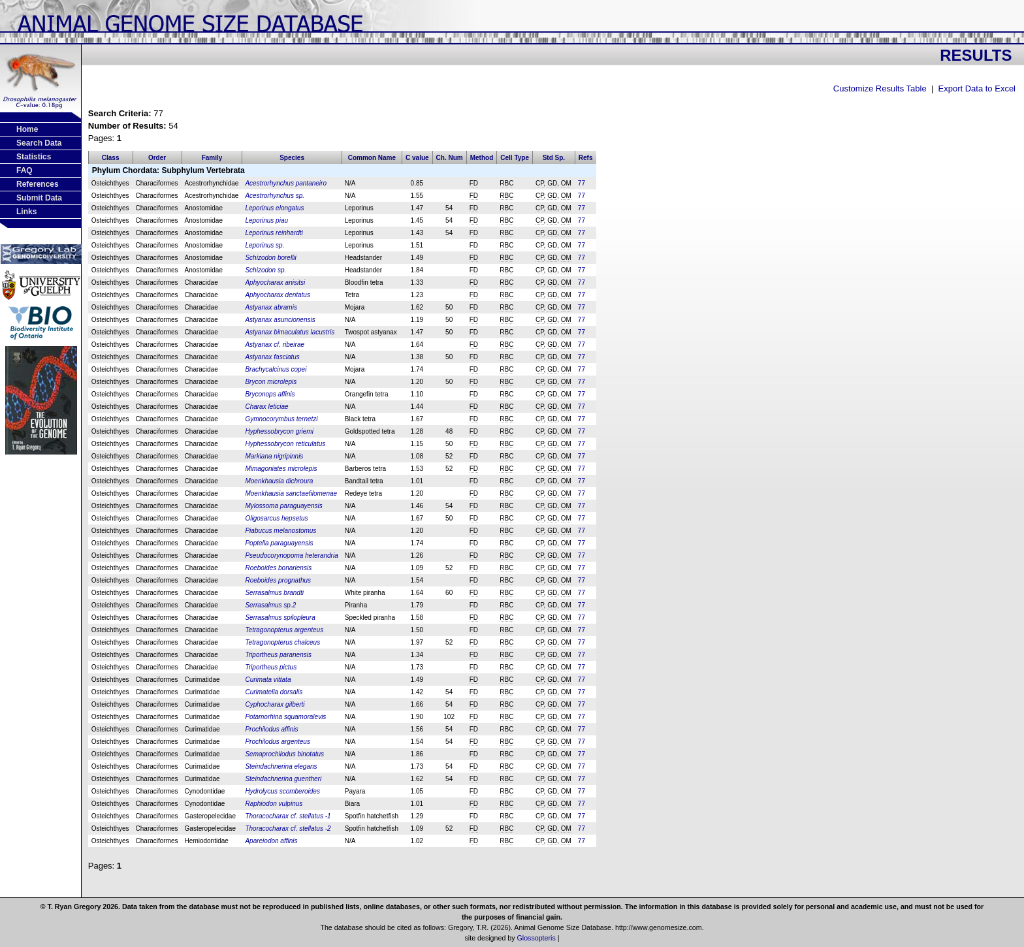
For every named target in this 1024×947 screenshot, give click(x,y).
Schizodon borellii (270, 257)
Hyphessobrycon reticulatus (285, 443)
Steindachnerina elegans (281, 766)
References (37, 184)
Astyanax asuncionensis (280, 319)
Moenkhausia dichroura (279, 481)
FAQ (24, 170)
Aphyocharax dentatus (277, 294)
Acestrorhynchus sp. (274, 195)
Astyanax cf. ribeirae (274, 344)
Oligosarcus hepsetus (276, 518)
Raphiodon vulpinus (273, 803)
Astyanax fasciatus (272, 357)
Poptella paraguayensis (279, 543)
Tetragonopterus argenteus (284, 630)
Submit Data (39, 197)
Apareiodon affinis (271, 840)
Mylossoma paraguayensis (283, 505)
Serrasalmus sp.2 (270, 605)
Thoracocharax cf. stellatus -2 (287, 828)
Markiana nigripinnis (274, 456)
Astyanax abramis (270, 307)
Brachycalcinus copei (275, 369)
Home (27, 129)
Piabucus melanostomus (280, 530)
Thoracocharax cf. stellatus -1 (287, 816)
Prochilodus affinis (271, 729)
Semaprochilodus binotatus (284, 754)
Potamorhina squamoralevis (285, 716)
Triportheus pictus (270, 667)
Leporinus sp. (264, 245)
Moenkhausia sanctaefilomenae (291, 493)
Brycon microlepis (270, 381)
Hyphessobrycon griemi (279, 431)
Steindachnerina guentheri (283, 778)
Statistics (33, 156)
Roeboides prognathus (278, 580)
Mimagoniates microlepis (281, 468)
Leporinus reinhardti (273, 232)
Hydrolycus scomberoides (282, 791)
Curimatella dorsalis (273, 692)
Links (26, 211)
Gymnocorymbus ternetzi (281, 419)
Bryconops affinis (270, 394)
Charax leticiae (266, 406)
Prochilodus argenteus (277, 741)
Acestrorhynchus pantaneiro (286, 183)
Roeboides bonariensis (278, 567)
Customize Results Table (880, 88)
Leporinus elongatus (274, 208)
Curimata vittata (268, 679)
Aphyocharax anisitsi (275, 282)
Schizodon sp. (265, 270)
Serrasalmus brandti (274, 592)
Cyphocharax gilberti (274, 704)
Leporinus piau (266, 220)
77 (581, 183)
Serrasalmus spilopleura (280, 617)
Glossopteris (536, 938)
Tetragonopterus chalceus (282, 642)
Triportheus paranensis (278, 654)
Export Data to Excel (977, 88)
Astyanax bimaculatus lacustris (289, 332)
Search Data (38, 143)
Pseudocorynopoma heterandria (291, 555)
